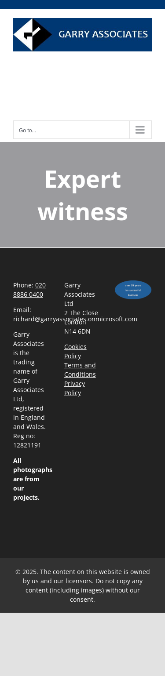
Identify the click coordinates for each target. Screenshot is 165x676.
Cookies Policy (75, 351)
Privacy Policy (74, 388)
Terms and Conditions (80, 369)
